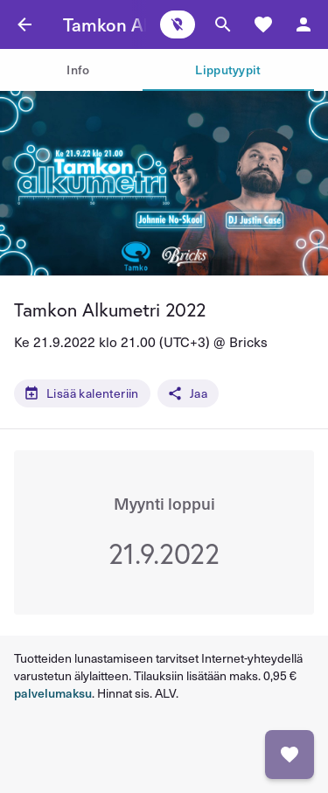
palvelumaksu (53, 693)
